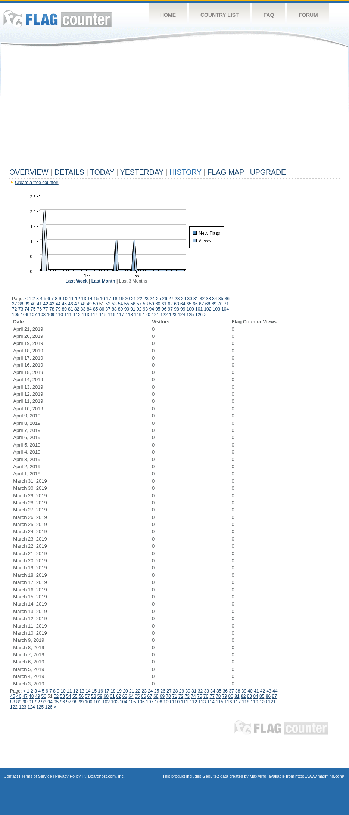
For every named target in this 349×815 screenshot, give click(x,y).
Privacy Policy (68, 776)
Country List (219, 15)
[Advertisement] (174, 109)
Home (168, 15)
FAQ (269, 15)
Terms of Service (36, 776)
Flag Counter (57, 18)
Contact (11, 776)
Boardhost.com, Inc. (106, 776)
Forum (308, 15)
